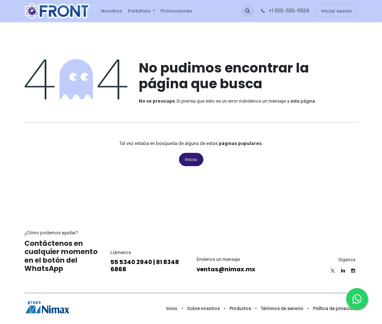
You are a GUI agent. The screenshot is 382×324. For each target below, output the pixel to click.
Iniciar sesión (336, 11)
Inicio (191, 159)
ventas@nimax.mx (226, 269)
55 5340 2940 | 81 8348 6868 (144, 265)
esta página (303, 101)
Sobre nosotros (203, 308)
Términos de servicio (282, 308)
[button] (247, 11)
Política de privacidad (335, 308)
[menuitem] (111, 11)
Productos (240, 308)
